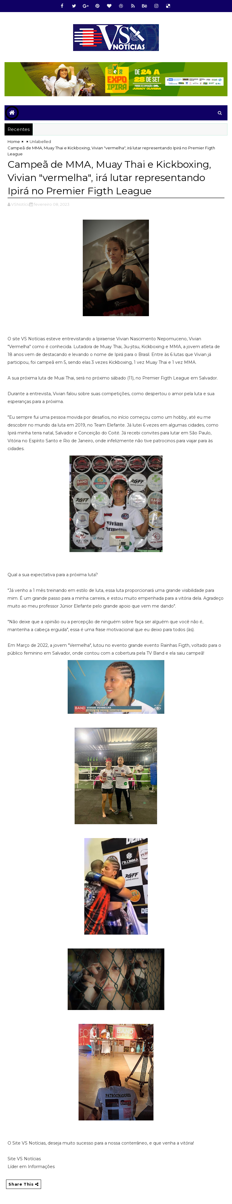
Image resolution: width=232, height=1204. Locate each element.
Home (14, 141)
